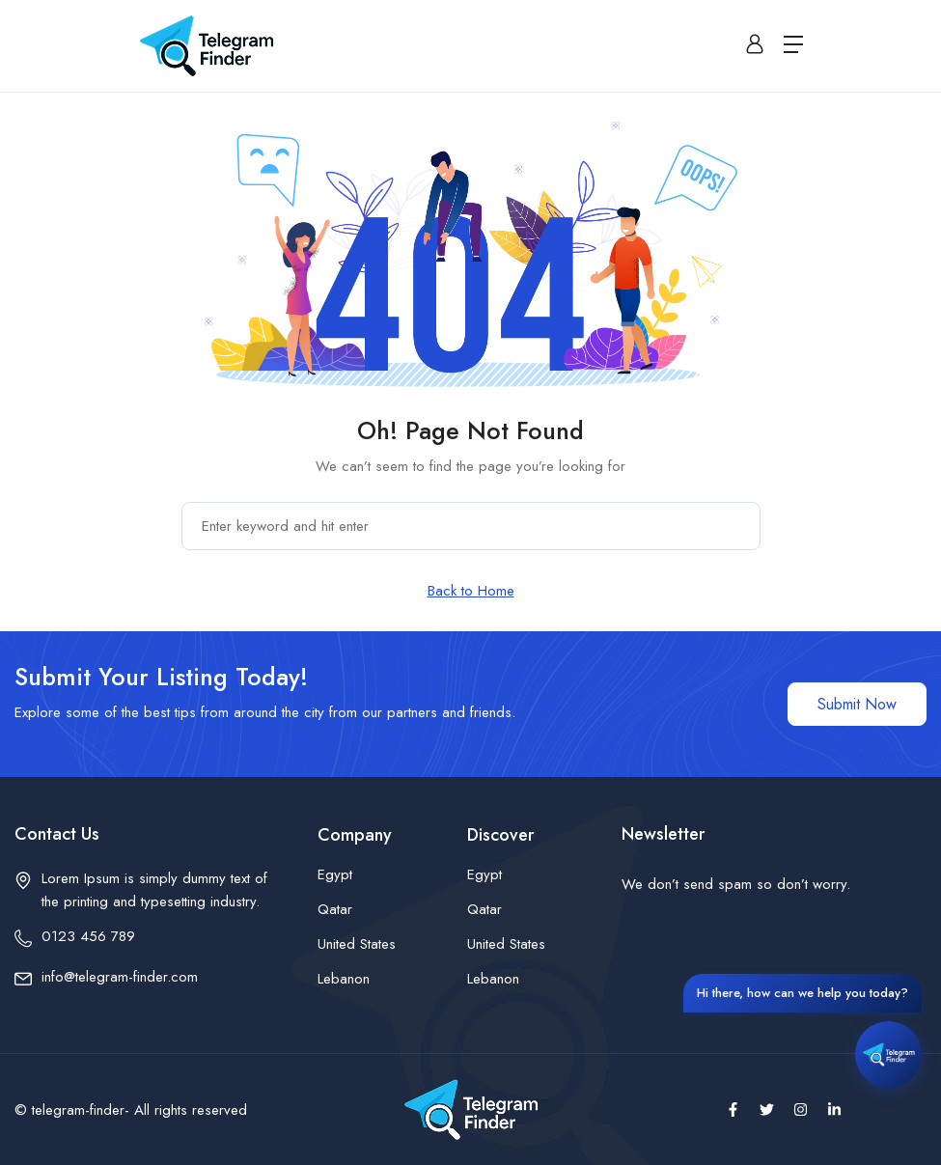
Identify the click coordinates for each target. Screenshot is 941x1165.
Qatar (335, 909)
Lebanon (344, 978)
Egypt (335, 874)
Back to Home (471, 590)
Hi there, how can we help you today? (802, 992)
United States (357, 944)
